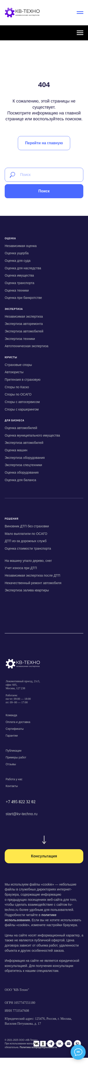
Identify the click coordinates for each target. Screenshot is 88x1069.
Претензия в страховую (22, 379)
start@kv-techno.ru (21, 814)
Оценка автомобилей (21, 428)
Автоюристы (14, 372)
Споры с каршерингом (22, 409)
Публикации (13, 750)
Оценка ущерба (17, 253)
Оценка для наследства (23, 268)
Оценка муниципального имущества (32, 435)
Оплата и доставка (18, 722)
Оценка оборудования (21, 472)
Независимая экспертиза (24, 316)
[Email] (43, 1052)
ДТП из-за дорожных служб (25, 541)
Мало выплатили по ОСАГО (26, 534)
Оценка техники (17, 290)
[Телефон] (52, 1052)
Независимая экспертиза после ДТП (32, 575)
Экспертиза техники (20, 339)
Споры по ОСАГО (18, 394)
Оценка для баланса (20, 480)
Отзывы (11, 764)
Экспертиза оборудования (25, 458)
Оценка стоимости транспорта (28, 548)
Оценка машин (16, 450)
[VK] (34, 1052)
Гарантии (12, 735)
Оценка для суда (18, 260)
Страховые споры (18, 365)
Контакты (12, 786)
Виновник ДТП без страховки (27, 526)
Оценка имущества (19, 275)
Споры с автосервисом (22, 402)
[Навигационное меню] (80, 12)
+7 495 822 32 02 (20, 801)
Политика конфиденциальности (38, 1044)
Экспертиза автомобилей (24, 331)
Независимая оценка (21, 246)
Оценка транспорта (19, 283)
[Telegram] (26, 1052)
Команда (11, 715)
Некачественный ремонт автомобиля (33, 583)
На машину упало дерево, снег (28, 561)
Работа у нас (14, 779)
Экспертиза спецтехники (23, 465)
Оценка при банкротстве (23, 298)
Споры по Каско (17, 387)
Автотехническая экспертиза (26, 346)
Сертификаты (15, 728)
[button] (44, 856)
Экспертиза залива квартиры (27, 590)
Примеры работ (16, 757)
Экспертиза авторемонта (24, 324)
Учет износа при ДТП (21, 568)
